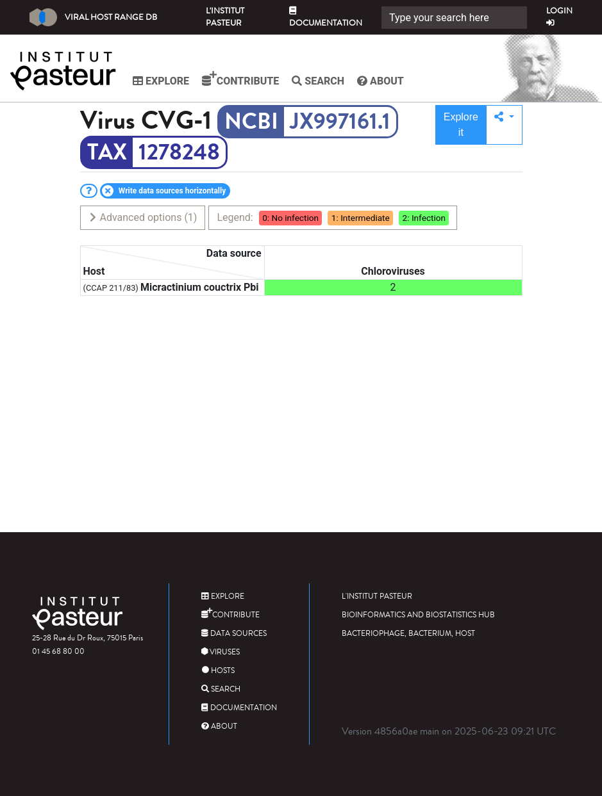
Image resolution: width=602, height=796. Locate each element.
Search (318, 81)
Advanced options (142, 217)
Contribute (240, 78)
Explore (161, 81)
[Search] (454, 17)
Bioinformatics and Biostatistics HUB (418, 615)
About (380, 81)
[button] (504, 125)
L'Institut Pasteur (225, 17)
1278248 (179, 152)
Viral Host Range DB (93, 17)
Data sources (234, 633)
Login (559, 16)
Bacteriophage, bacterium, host (408, 633)
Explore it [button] (461, 124)
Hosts (218, 670)
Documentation (325, 18)
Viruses (220, 652)
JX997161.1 (340, 121)
